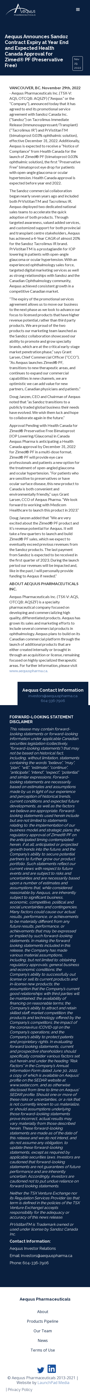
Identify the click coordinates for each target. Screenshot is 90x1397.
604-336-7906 (53, 701)
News (43, 1340)
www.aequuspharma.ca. (28, 670)
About (42, 1311)
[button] (78, 9)
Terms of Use (42, 1350)
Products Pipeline (42, 1321)
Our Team (43, 1331)
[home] (20, 9)
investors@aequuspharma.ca (53, 696)
